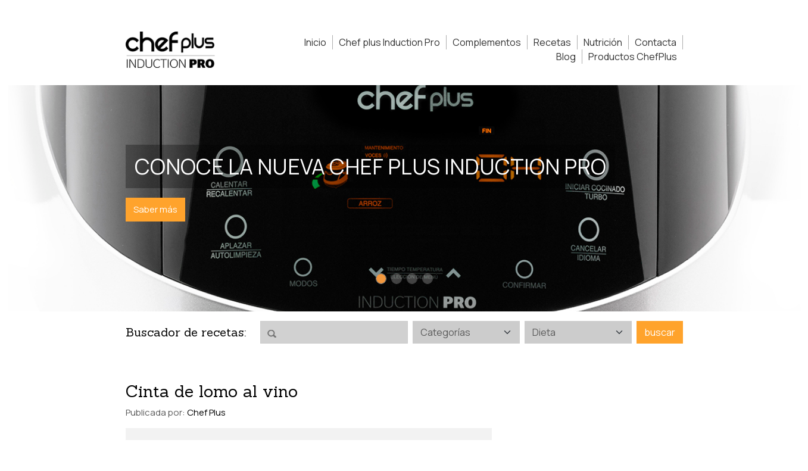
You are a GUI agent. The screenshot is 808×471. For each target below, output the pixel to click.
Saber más (155, 209)
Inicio (315, 42)
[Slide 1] (381, 278)
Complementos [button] (487, 42)
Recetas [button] (552, 42)
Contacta (655, 42)
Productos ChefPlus (632, 56)
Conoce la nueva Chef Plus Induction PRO (370, 166)
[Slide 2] (396, 278)
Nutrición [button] (603, 42)
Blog (566, 56)
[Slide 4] (427, 278)
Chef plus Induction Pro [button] (389, 42)
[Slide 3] (412, 278)
